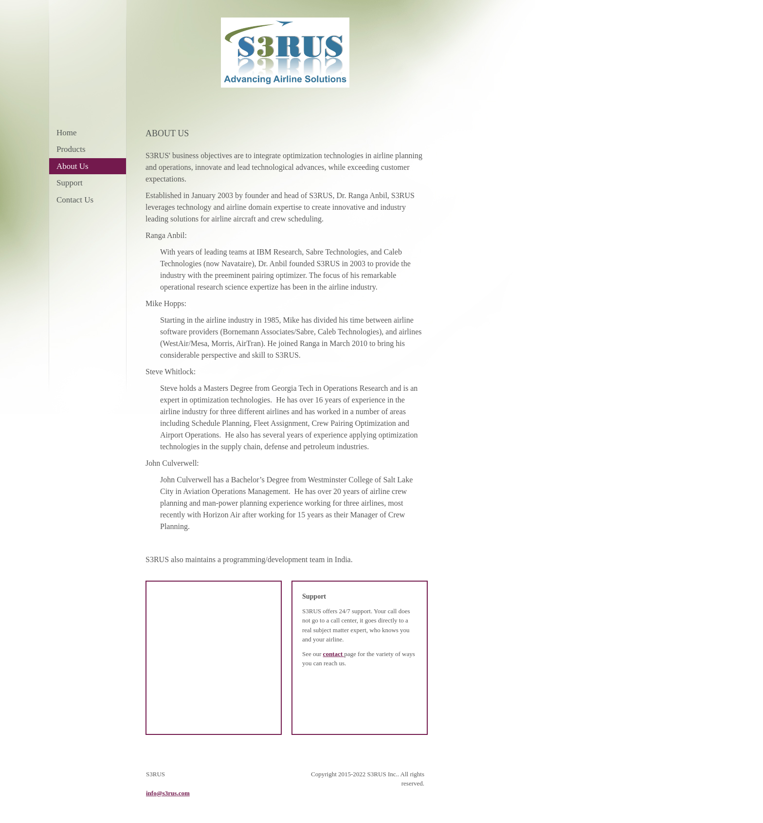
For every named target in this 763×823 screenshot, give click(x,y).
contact (334, 654)
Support (69, 182)
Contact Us (74, 199)
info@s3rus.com (168, 793)
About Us (72, 166)
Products (71, 149)
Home (66, 132)
